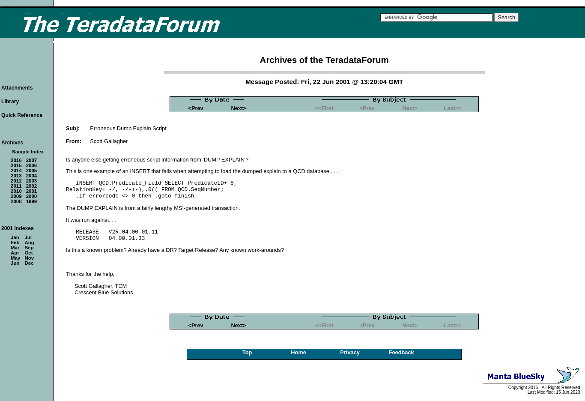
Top (247, 352)
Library (10, 102)
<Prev (195, 108)
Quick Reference (21, 115)
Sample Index (28, 151)
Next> (238, 108)
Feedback (401, 352)
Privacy (350, 352)
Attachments (17, 88)
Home (298, 352)
